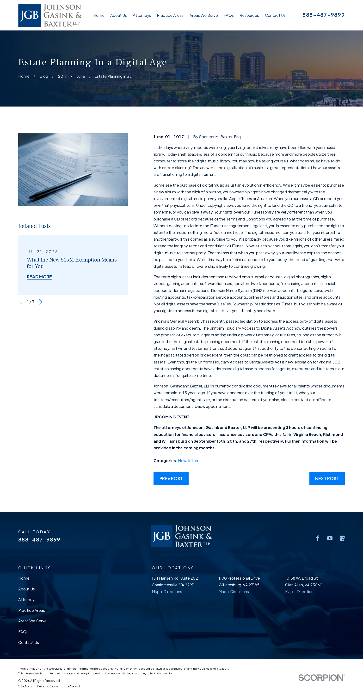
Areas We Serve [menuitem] (204, 15)
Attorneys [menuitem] (142, 15)
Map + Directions (167, 591)
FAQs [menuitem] (229, 15)
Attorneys (27, 599)
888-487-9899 (323, 15)
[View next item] (40, 302)
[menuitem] (25, 686)
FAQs (23, 631)
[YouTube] (330, 538)
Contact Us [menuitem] (275, 15)
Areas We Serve (32, 620)
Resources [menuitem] (249, 15)
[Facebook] (317, 538)
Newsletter (188, 460)
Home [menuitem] (99, 15)
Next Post (327, 478)
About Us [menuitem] (118, 15)
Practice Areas (31, 610)
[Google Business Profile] (342, 538)
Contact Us (28, 642)
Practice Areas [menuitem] (170, 15)
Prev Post (171, 478)
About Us (26, 588)
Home (24, 578)
